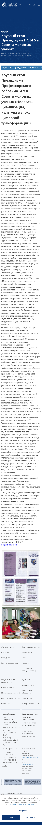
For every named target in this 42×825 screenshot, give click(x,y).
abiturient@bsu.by (28, 725)
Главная (3, 53)
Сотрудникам (6, 658)
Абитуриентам (7, 647)
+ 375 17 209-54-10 (9, 757)
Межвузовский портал (10, 693)
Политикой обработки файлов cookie (21, 804)
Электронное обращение (27, 692)
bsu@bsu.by (6, 738)
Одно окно (26, 680)
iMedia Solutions (27, 764)
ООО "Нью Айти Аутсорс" (30, 757)
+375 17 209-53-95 (29, 736)
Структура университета (31, 647)
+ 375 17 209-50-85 (29, 723)
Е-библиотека (7, 687)
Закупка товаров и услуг (10, 663)
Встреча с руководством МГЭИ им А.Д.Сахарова (16, 55)
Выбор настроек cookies (31, 704)
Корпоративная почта (10, 698)
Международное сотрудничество (29, 670)
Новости (25, 663)
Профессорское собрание (18, 53)
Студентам (5, 652)
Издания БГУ (5, 704)
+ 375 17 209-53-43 (9, 760)
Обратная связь (28, 685)
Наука (24, 658)
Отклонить (30, 817)
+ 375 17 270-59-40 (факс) (9, 734)
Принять (11, 817)
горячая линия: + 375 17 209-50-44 (11, 729)
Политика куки (27, 698)
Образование (27, 652)
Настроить (21, 810)
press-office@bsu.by (9, 762)
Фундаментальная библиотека (8, 681)
